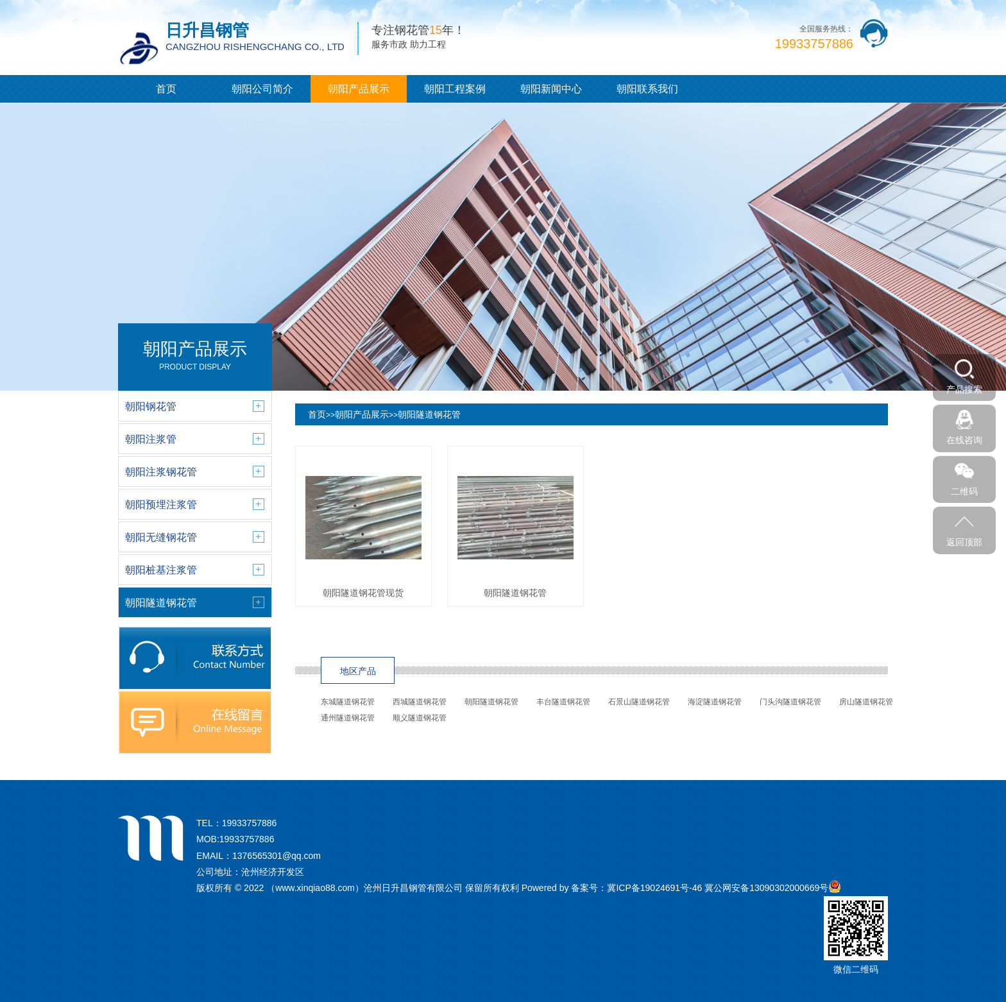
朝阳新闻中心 (551, 88)
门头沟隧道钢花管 (790, 701)
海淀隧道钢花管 (715, 701)
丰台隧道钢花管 (563, 701)
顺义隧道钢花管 (420, 717)
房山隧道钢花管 (866, 701)
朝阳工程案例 (455, 88)
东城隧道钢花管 (348, 701)
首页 (166, 88)
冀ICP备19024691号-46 (654, 888)
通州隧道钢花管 (348, 717)
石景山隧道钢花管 (639, 701)
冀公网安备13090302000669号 (766, 888)
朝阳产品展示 (358, 88)
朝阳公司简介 (262, 88)
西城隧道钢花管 (420, 701)
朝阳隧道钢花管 (429, 414)
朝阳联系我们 (647, 88)
